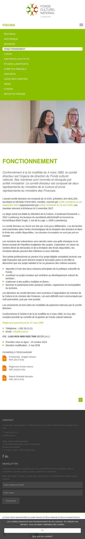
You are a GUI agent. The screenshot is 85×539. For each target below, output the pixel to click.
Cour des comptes (16, 79)
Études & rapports (16, 64)
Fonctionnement (14, 49)
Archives (10, 74)
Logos (8, 54)
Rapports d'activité (16, 59)
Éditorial (10, 34)
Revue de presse (14, 94)
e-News (8, 89)
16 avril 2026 (66, 205)
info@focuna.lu (20, 331)
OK (42, 530)
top (81, 400)
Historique (11, 39)
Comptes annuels (15, 69)
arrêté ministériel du (49, 205)
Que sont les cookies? (42, 536)
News (7, 84)
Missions (9, 44)
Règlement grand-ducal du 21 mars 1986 (23, 322)
